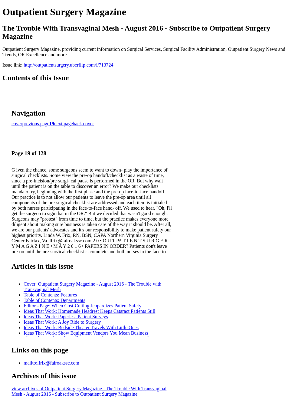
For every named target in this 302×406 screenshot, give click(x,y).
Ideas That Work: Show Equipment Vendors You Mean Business (86, 333)
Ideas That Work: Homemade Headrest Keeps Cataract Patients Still (89, 311)
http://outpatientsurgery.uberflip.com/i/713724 (68, 64)
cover (16, 123)
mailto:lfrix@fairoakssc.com (51, 362)
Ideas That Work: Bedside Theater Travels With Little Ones (81, 327)
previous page (35, 123)
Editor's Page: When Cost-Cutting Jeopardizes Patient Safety (82, 305)
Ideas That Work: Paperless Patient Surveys (66, 316)
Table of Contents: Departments (54, 300)
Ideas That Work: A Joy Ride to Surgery (62, 322)
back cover (83, 123)
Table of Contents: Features (50, 294)
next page (63, 123)
